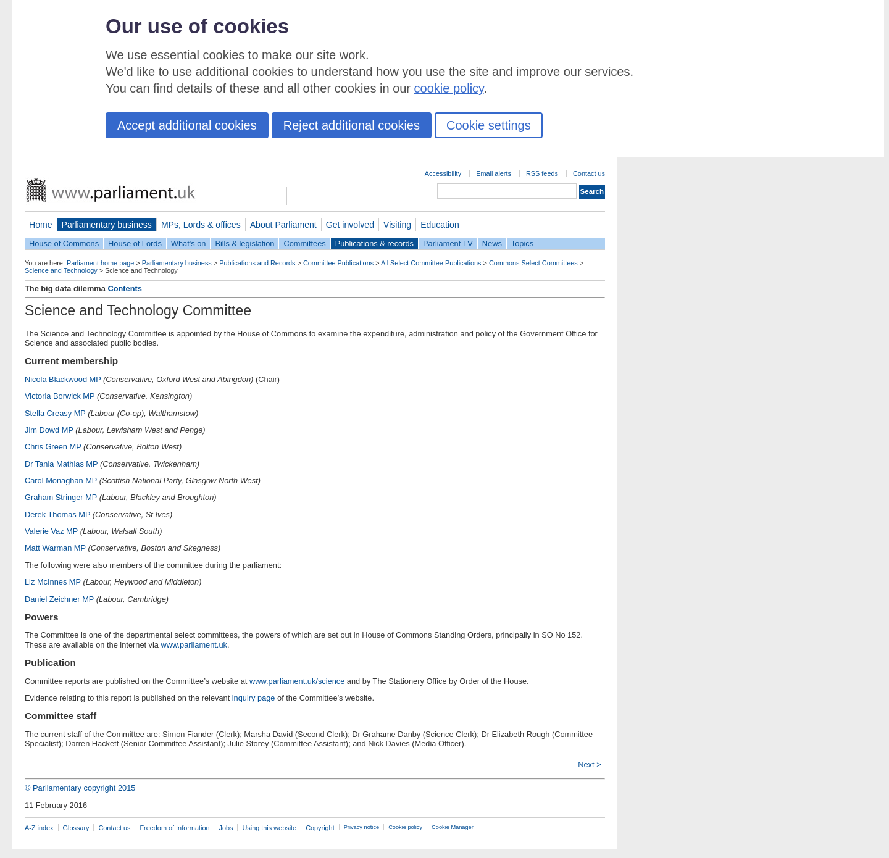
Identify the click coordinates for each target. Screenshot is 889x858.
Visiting (397, 225)
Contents (124, 288)
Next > (589, 764)
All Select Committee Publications (431, 263)
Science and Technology (61, 270)
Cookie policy (405, 827)
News (492, 243)
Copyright (320, 827)
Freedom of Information (174, 827)
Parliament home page (100, 263)
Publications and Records (257, 263)
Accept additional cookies (187, 125)
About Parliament (283, 225)
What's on (188, 243)
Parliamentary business (107, 225)
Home (40, 225)
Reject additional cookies (351, 125)
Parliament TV (448, 243)
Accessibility (443, 173)
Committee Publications (338, 263)
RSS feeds (542, 173)
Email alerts (493, 173)
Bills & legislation (244, 243)
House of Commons (64, 243)
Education (439, 225)
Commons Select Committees (533, 263)
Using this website (269, 827)
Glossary (76, 827)
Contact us (589, 173)
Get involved (350, 225)
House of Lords (135, 243)
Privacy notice (361, 827)
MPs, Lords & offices (201, 225)
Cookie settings (488, 125)
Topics (522, 243)
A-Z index (39, 827)
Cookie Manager (453, 827)
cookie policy (449, 88)
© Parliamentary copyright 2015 (80, 788)
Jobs (226, 827)
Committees (304, 243)
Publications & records (374, 243)
